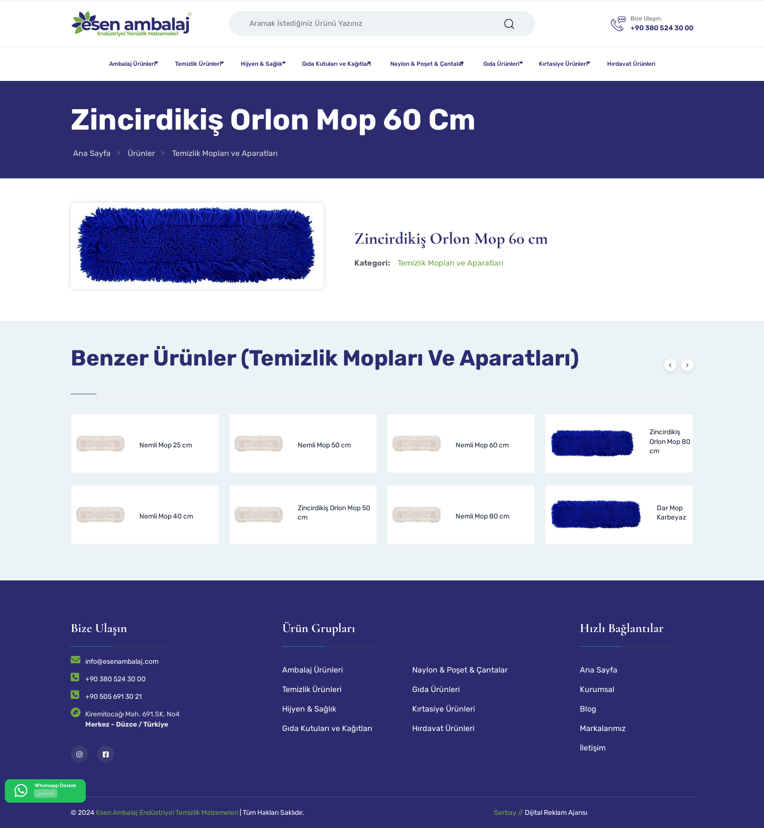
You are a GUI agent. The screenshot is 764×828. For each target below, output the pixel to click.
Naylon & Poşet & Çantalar (427, 63)
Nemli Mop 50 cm (324, 445)
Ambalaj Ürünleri (132, 63)
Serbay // (509, 813)
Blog (588, 708)
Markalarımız (603, 728)
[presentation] (670, 365)
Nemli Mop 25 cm (165, 445)
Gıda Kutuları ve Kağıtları (336, 63)
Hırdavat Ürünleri (631, 63)
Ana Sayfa (92, 153)
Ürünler (141, 153)
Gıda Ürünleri (501, 63)
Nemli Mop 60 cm (482, 445)
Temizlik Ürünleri (198, 63)
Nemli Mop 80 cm (482, 516)
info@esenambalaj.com (121, 661)
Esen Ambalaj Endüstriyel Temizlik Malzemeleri (167, 813)
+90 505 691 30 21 (113, 697)
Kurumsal (597, 689)
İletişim (593, 747)
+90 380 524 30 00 (115, 679)
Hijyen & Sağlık (262, 63)
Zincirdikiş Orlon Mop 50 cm (334, 513)
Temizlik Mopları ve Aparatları (225, 153)
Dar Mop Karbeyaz (671, 513)
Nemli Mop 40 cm (166, 516)
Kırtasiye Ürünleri (563, 63)
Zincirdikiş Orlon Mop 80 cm (669, 441)
